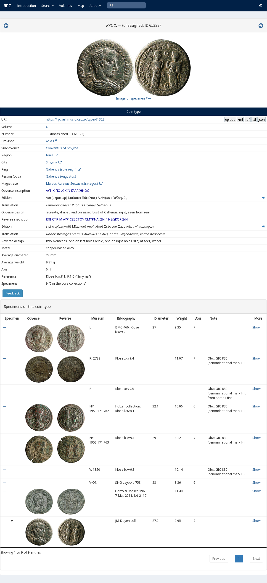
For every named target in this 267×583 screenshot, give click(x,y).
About (95, 5)
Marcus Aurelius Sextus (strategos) (72, 183)
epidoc (230, 119)
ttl (254, 119)
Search (47, 5)
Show (256, 327)
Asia (49, 141)
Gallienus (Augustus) (61, 176)
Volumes (65, 5)
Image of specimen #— (133, 98)
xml (240, 119)
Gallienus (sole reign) (61, 169)
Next (256, 558)
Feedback (12, 293)
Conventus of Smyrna (62, 148)
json (261, 119)
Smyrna (51, 162)
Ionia (49, 155)
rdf (248, 119)
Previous (218, 558)
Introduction (26, 5)
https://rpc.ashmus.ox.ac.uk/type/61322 (75, 119)
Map (80, 5)
